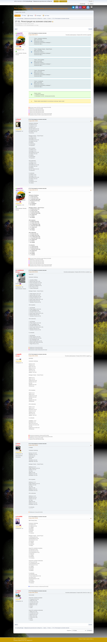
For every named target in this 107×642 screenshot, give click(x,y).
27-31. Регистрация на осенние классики (37, 33)
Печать (90, 29)
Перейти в (69, 630)
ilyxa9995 (19, 516)
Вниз (16, 29)
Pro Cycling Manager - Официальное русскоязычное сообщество (41, 8)
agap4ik (19, 354)
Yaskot (19, 591)
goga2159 (19, 33)
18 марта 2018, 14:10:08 (33, 518)
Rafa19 (19, 119)
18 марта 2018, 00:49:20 (33, 271)
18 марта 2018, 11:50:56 (33, 355)
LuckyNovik (20, 270)
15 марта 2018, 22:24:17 (33, 34)
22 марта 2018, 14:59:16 (33, 592)
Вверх (16, 624)
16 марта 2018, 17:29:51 (33, 120)
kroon (18, 443)
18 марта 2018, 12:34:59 (33, 445)
